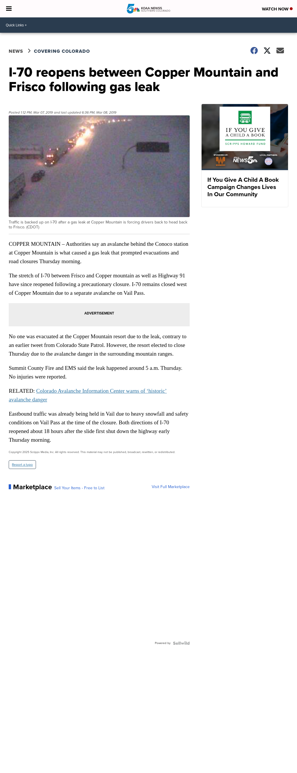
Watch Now (277, 9)
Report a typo (22, 464)
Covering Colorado (62, 51)
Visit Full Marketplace (171, 487)
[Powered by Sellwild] (181, 643)
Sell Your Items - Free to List (79, 488)
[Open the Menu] (8, 8)
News (16, 51)
